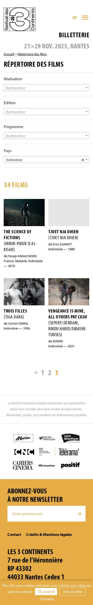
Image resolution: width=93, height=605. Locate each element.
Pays (7, 150)
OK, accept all (46, 591)
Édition (10, 102)
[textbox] (46, 87)
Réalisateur (13, 78)
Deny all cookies (72, 591)
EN (75, 17)
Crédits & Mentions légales (49, 534)
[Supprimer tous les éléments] (83, 159)
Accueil (9, 54)
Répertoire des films (32, 54)
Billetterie (74, 34)
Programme (13, 126)
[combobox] (46, 87)
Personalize (47, 598)
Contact (14, 534)
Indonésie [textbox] (14, 159)
